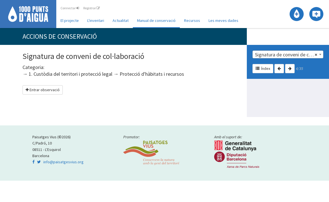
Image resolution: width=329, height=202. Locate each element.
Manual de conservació (156, 20)
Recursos (192, 20)
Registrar (91, 8)
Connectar (70, 8)
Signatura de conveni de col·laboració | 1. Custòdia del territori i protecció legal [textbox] (289, 55)
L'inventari (95, 20)
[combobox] (287, 54)
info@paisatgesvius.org (63, 161)
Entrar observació (43, 89)
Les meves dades (223, 20)
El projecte (70, 20)
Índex (263, 68)
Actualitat (121, 20)
